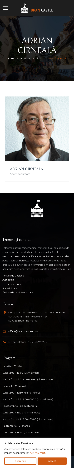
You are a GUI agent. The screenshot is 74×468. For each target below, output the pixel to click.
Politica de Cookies (13, 275)
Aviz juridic (8, 279)
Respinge (20, 461)
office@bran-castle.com (23, 331)
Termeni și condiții (12, 284)
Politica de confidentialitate (17, 292)
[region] (35, 453)
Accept (52, 461)
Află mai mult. (38, 452)
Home (11, 58)
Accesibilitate (9, 288)
